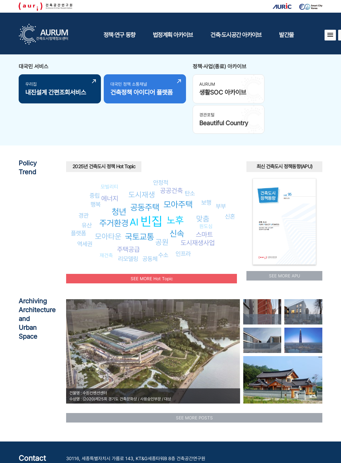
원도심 (206, 194)
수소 (163, 222)
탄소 (190, 160)
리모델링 (128, 226)
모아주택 (178, 172)
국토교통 (139, 204)
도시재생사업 (198, 210)
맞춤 (202, 186)
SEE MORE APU (284, 243)
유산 (87, 192)
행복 (95, 172)
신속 (177, 201)
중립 (95, 163)
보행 (206, 169)
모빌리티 (109, 154)
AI (134, 189)
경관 (83, 183)
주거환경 (113, 191)
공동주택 (144, 175)
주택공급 (128, 217)
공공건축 (171, 158)
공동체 (150, 226)
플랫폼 (78, 200)
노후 (175, 188)
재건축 (106, 223)
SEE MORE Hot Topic (152, 246)
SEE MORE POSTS (194, 385)
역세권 (84, 211)
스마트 (204, 202)
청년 (119, 179)
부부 (221, 173)
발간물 (286, 34)
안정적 (160, 149)
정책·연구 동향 (119, 34)
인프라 (183, 221)
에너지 (109, 166)
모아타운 (108, 204)
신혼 (230, 184)
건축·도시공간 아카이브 (235, 34)
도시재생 (141, 162)
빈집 (151, 189)
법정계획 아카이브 (173, 34)
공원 (162, 209)
